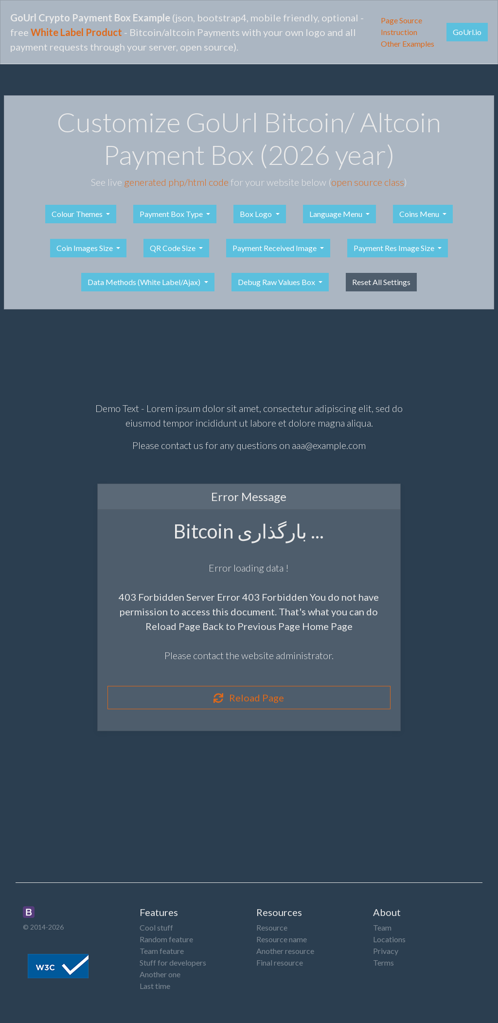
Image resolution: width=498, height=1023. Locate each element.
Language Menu (336, 213)
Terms (383, 962)
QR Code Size (173, 247)
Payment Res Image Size (395, 247)
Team (382, 927)
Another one (160, 974)
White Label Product (76, 32)
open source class (367, 182)
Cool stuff (156, 927)
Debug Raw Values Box (277, 282)
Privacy (385, 950)
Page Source (401, 20)
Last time (155, 985)
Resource (271, 927)
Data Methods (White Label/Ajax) (145, 282)
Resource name (281, 939)
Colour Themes (78, 213)
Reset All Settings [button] (381, 282)
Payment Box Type (172, 213)
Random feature (166, 939)
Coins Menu (420, 213)
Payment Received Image (275, 247)
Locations (389, 939)
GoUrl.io (467, 31)
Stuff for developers (173, 962)
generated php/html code (176, 182)
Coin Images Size (85, 247)
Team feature (162, 950)
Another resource (285, 950)
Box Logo (256, 213)
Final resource (279, 962)
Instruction (399, 31)
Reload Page (248, 697)
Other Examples (407, 43)
